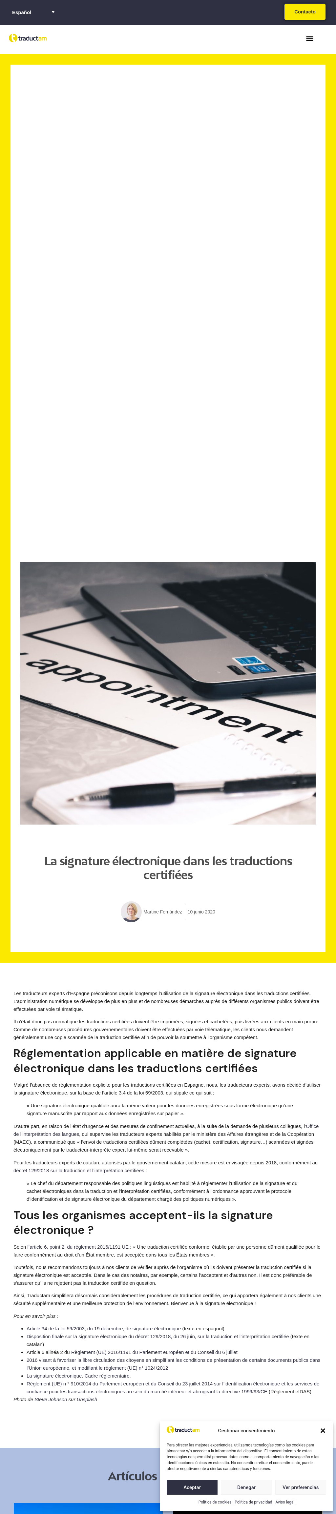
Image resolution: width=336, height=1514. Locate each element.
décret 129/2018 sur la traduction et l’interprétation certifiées (78, 1170)
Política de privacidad (253, 1502)
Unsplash (87, 1399)
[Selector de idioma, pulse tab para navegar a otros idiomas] (33, 12)
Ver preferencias (301, 1487)
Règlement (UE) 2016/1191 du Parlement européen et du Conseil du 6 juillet (154, 1352)
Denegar (246, 1487)
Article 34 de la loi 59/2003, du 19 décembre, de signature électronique (104, 1328)
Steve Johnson (50, 1399)
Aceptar (192, 1487)
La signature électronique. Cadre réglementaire (78, 1376)
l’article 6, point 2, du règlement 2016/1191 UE (78, 1247)
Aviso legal (284, 1502)
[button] (323, 1430)
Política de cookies (215, 1502)
